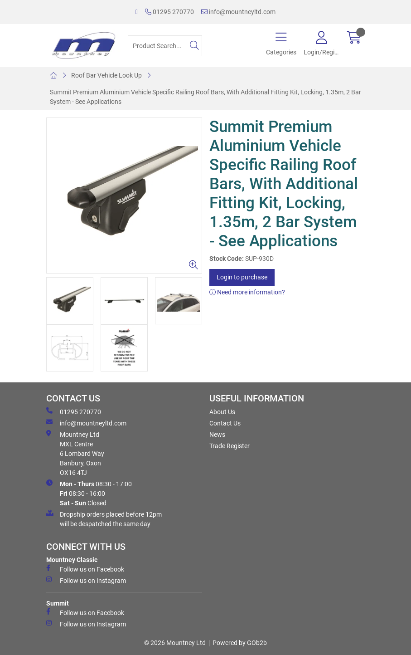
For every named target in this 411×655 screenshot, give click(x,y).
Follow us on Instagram (86, 580)
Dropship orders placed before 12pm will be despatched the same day (104, 519)
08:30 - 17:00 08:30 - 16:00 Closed (89, 493)
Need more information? (247, 292)
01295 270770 (169, 11)
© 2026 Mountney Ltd (175, 642)
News (217, 434)
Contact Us (225, 423)
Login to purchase (242, 277)
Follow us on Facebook (85, 569)
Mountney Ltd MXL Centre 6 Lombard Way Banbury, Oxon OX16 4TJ (75, 453)
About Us (222, 411)
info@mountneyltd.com (238, 11)
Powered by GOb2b (240, 642)
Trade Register (229, 446)
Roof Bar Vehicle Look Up (106, 75)
